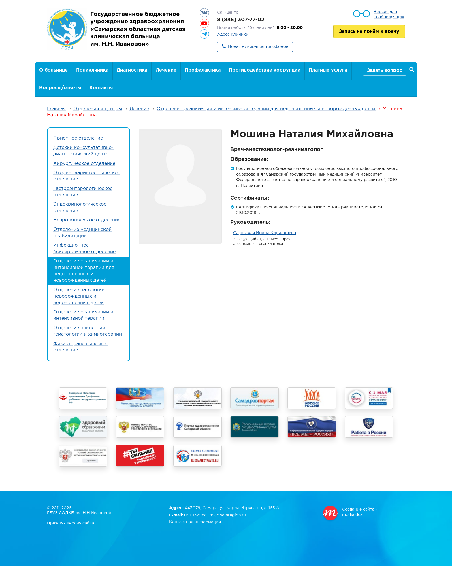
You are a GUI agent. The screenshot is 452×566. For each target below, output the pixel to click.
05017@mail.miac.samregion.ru (215, 515)
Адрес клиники (232, 34)
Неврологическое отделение (86, 220)
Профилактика (203, 70)
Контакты (101, 88)
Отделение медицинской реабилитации (82, 232)
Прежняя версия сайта (70, 523)
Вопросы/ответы (60, 88)
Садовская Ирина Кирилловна (264, 233)
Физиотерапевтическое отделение (80, 347)
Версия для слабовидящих (389, 14)
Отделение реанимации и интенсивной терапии (83, 315)
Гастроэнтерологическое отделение (82, 192)
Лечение (166, 70)
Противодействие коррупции (264, 70)
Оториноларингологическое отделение (86, 176)
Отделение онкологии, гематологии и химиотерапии (87, 331)
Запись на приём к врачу (369, 31)
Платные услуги (328, 70)
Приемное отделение (78, 138)
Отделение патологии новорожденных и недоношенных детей (79, 296)
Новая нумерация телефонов (258, 46)
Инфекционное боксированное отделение (84, 248)
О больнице (53, 70)
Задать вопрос (384, 70)
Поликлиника (92, 70)
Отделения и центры (97, 109)
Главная (56, 109)
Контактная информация (195, 522)
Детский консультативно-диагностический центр (83, 151)
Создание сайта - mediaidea (359, 512)
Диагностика (132, 70)
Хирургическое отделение (84, 163)
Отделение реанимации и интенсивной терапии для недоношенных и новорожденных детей (266, 109)
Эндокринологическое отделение (79, 207)
